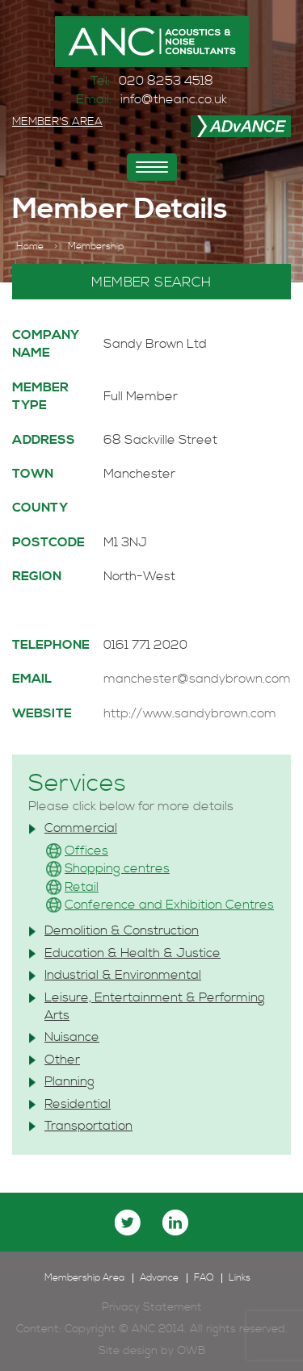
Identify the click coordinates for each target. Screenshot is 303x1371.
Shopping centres (117, 868)
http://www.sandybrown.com (189, 713)
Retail (82, 887)
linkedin (175, 1222)
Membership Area (84, 1278)
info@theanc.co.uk (173, 99)
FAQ (203, 1278)
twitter (128, 1222)
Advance (159, 1278)
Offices (86, 850)
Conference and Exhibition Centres (169, 905)
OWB (191, 1351)
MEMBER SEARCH (151, 282)
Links (239, 1278)
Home (30, 247)
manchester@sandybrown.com (197, 679)
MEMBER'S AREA (57, 122)
